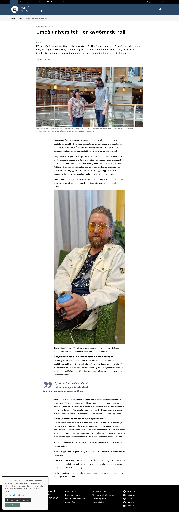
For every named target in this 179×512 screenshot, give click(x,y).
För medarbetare (62, 2)
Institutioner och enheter (76, 498)
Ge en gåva (70, 502)
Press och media (72, 495)
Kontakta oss (71, 491)
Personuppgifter (99, 498)
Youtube (128, 502)
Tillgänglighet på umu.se (103, 495)
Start (13, 18)
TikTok (127, 498)
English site (163, 2)
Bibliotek (49, 2)
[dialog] (25, 493)
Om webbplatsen (99, 491)
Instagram (129, 495)
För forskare (38, 2)
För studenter (25, 2)
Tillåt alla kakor (12, 505)
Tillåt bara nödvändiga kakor (18, 500)
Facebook (129, 491)
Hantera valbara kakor (14, 495)
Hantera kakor (98, 502)
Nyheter (20, 18)
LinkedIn (128, 506)
